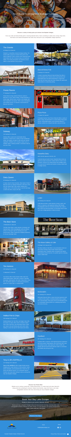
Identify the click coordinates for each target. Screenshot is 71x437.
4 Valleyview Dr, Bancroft (9, 272)
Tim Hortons (8, 266)
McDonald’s (42, 291)
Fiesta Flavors (8, 90)
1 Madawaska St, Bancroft (9, 224)
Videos (46, 2)
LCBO (40, 198)
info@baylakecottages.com (44, 427)
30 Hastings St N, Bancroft (9, 180)
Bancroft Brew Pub (45, 70)
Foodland (41, 336)
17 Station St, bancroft (43, 115)
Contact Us (58, 2)
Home (23, 2)
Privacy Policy (54, 433)
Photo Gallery (51, 2)
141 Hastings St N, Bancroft (44, 294)
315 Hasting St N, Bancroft (44, 200)
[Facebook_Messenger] (67, 434)
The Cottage (28, 2)
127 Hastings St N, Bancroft (10, 362)
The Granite (8, 47)
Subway (6, 131)
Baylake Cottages (12, 433)
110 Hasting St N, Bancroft (9, 134)
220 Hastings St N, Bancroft (10, 317)
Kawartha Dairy (44, 153)
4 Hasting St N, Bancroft (43, 72)
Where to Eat (34, 2)
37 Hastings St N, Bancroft (9, 93)
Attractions (41, 2)
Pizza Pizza (42, 112)
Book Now (64, 2)
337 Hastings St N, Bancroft (44, 338)
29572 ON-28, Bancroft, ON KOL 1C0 (47, 156)
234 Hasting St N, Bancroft (9, 268)
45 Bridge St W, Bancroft (9, 50)
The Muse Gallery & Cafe (48, 242)
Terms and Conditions (62, 433)
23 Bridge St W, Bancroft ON (44, 244)
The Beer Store (9, 221)
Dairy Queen (8, 177)
